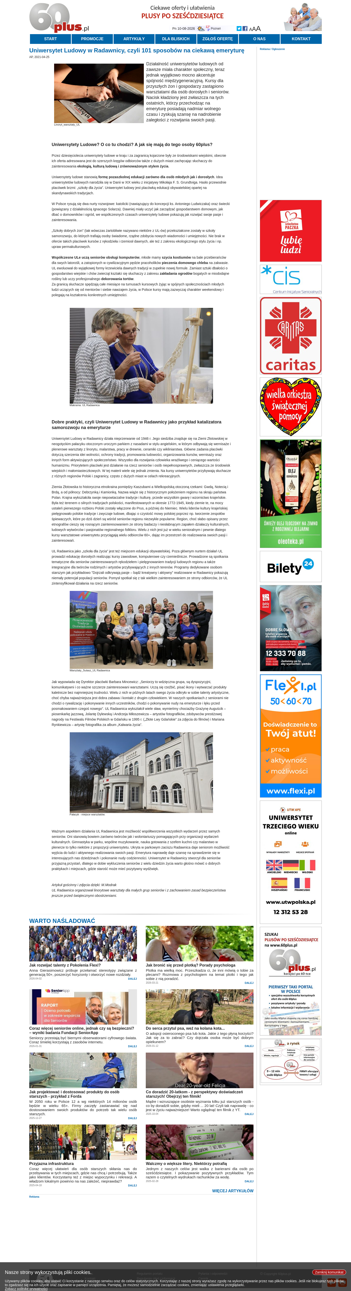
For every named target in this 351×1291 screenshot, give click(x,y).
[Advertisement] (291, 124)
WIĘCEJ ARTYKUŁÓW (233, 1191)
